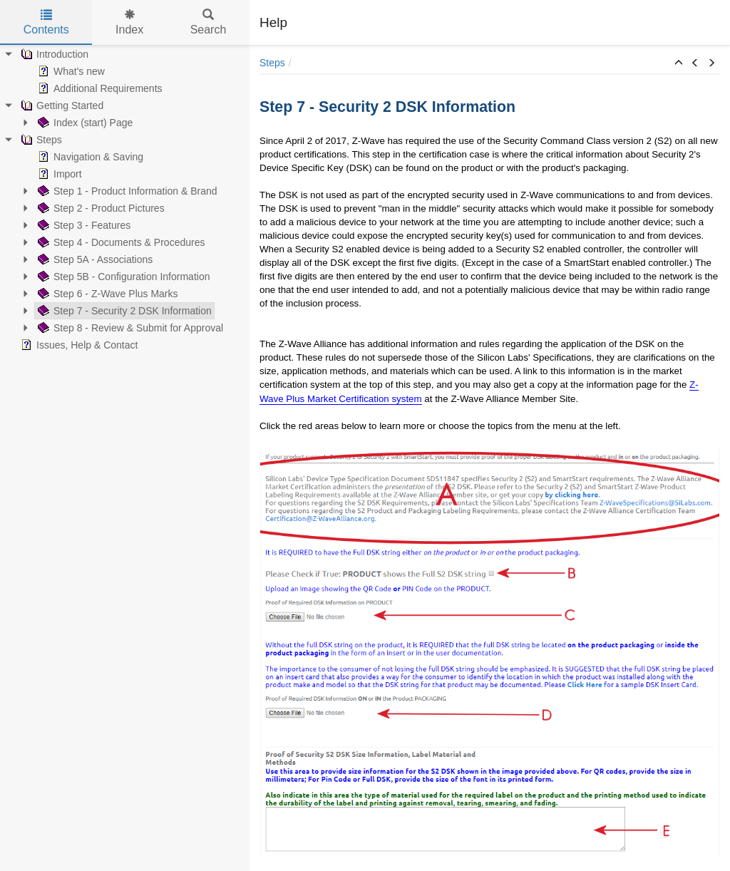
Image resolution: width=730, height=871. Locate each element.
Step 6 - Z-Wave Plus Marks (106, 293)
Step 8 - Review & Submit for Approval (129, 327)
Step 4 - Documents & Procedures (120, 242)
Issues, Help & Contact (78, 345)
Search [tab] (208, 22)
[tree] (125, 200)
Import (58, 173)
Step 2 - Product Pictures (100, 208)
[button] (678, 63)
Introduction (53, 54)
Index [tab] (129, 22)
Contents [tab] (46, 22)
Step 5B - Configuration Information (122, 276)
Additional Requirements (99, 88)
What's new (70, 71)
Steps (40, 139)
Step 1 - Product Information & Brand (126, 191)
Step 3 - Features (82, 225)
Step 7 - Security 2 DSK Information (123, 310)
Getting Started (60, 105)
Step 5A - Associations (94, 259)
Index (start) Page (84, 122)
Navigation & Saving (89, 156)
